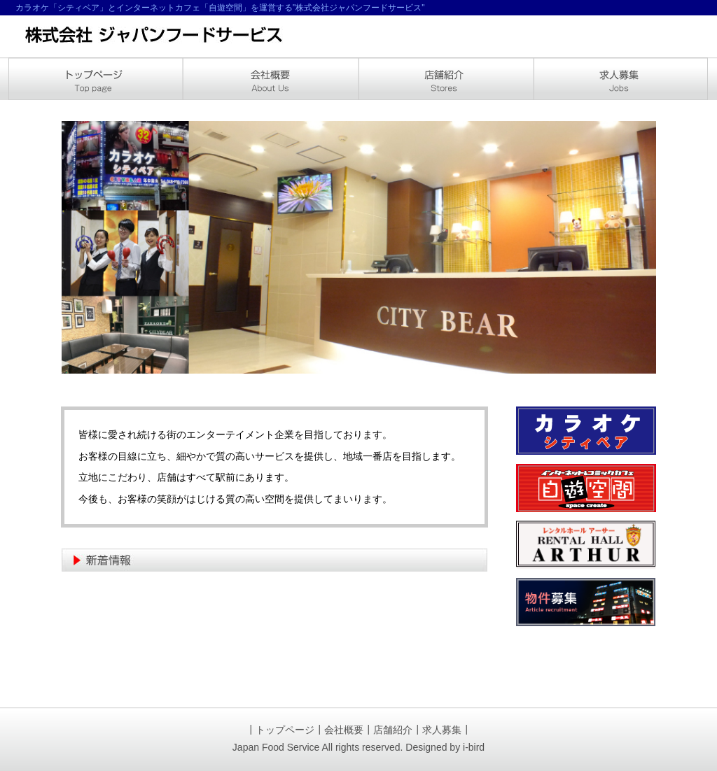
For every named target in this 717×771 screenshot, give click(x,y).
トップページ (285, 729)
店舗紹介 (392, 729)
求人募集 (441, 729)
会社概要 (343, 729)
